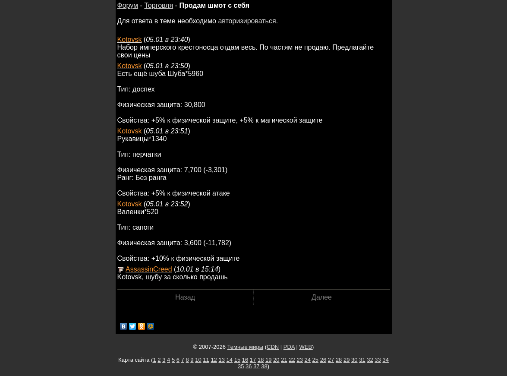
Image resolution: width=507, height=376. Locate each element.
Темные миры (245, 347)
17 (253, 360)
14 (230, 360)
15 (237, 360)
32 (370, 360)
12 (214, 360)
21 (284, 360)
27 (331, 360)
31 (362, 360)
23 (299, 360)
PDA (289, 347)
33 (378, 360)
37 (256, 366)
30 (354, 360)
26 (323, 360)
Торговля (158, 5)
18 (261, 360)
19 (268, 360)
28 (339, 360)
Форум (128, 5)
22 (292, 360)
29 (346, 360)
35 (241, 366)
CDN (273, 347)
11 (206, 360)
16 (245, 360)
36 (249, 366)
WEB (305, 347)
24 (308, 360)
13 (221, 360)
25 (315, 360)
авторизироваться (247, 21)
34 (385, 360)
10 (198, 360)
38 (264, 366)
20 (276, 360)
